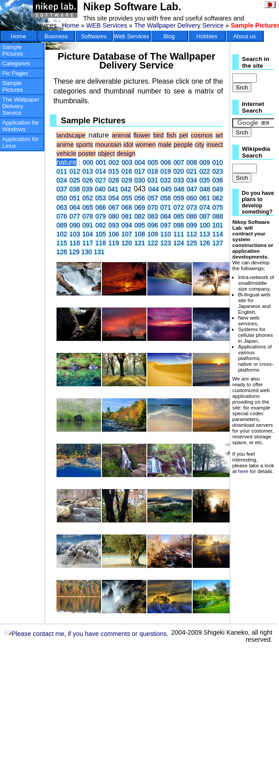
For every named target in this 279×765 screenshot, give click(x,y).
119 (114, 243)
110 (165, 234)
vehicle (67, 153)
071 (165, 207)
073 (191, 207)
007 (179, 162)
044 (153, 189)
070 (152, 207)
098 (179, 225)
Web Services (132, 36)
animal (121, 135)
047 (191, 189)
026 (87, 180)
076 (62, 216)
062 (217, 198)
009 (204, 162)
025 (74, 180)
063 (62, 207)
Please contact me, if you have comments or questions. (86, 633)
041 (113, 189)
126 (204, 243)
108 (139, 234)
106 (114, 234)
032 (165, 180)
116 (74, 243)
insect (214, 144)
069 (139, 207)
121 (139, 243)
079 (100, 216)
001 (101, 162)
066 (100, 207)
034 (191, 180)
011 (62, 171)
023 (217, 171)
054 (114, 198)
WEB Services (106, 25)
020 (179, 171)
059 (179, 198)
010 (217, 162)
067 (114, 207)
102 (62, 234)
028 (114, 180)
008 (191, 162)
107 (126, 234)
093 (114, 225)
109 (152, 234)
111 (179, 234)
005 (152, 162)
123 (165, 243)
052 (87, 198)
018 (152, 171)
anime (65, 144)
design (126, 153)
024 (62, 180)
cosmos (202, 135)
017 (139, 171)
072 (179, 207)
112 (191, 234)
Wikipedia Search (256, 152)
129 (74, 251)
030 (139, 180)
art (219, 135)
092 (100, 225)
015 (114, 171)
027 (100, 180)
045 (166, 189)
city (200, 144)
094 (126, 225)
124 (179, 243)
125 (191, 243)
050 (62, 198)
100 (204, 225)
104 (87, 234)
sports (84, 144)
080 (114, 216)
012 (74, 171)
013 (87, 171)
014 (100, 171)
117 (87, 243)
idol (128, 144)
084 (165, 216)
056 (139, 198)
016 (126, 171)
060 (191, 198)
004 (139, 162)
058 (165, 198)
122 (152, 243)
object (106, 153)
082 (139, 216)
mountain (108, 144)
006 (166, 162)
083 (152, 216)
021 (191, 171)
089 (62, 225)
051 (74, 198)
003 (126, 162)
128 (62, 251)
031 (152, 180)
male (165, 144)
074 (204, 207)
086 (191, 216)
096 (152, 225)
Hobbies (207, 36)
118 (100, 243)
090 (74, 225)
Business (56, 36)
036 (217, 180)
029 (126, 180)
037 (62, 189)
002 (114, 162)
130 (86, 251)
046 (179, 189)
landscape (71, 135)
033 (179, 180)
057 (152, 198)
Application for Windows (20, 126)
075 (217, 207)
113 (204, 234)
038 (74, 189)
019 (165, 171)
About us (244, 36)
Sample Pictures (12, 50)
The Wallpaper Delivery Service (178, 25)
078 (87, 216)
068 (126, 207)
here (243, 471)
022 (204, 171)
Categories (16, 63)
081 (126, 216)
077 (74, 216)
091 (87, 225)
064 (74, 207)
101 (217, 225)
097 (165, 225)
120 (126, 243)
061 (204, 198)
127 (217, 243)
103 (74, 234)
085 (179, 216)
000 (88, 162)
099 (191, 225)
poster (87, 153)
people (183, 144)
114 (217, 234)
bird (158, 135)
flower (141, 135)
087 (204, 216)
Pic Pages (15, 73)
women (145, 144)
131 (99, 251)
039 (87, 189)
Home (70, 25)
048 (204, 189)
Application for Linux (20, 142)
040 (100, 189)
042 (126, 189)
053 (100, 198)
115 (62, 243)
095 (139, 225)
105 (100, 234)
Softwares (94, 36)
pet (183, 135)
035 (204, 180)
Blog (169, 36)
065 (87, 207)
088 (217, 216)
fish (171, 135)
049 (217, 189)
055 (126, 198)
